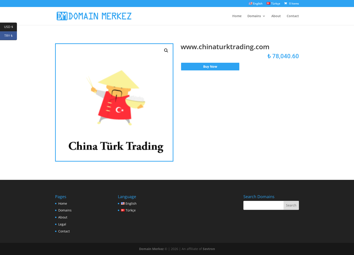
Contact (293, 16)
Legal (62, 224)
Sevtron (209, 249)
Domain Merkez (151, 249)
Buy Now (210, 66)
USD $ (10, 27)
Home (237, 16)
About (276, 16)
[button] (166, 50)
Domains (254, 16)
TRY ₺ (10, 35)
